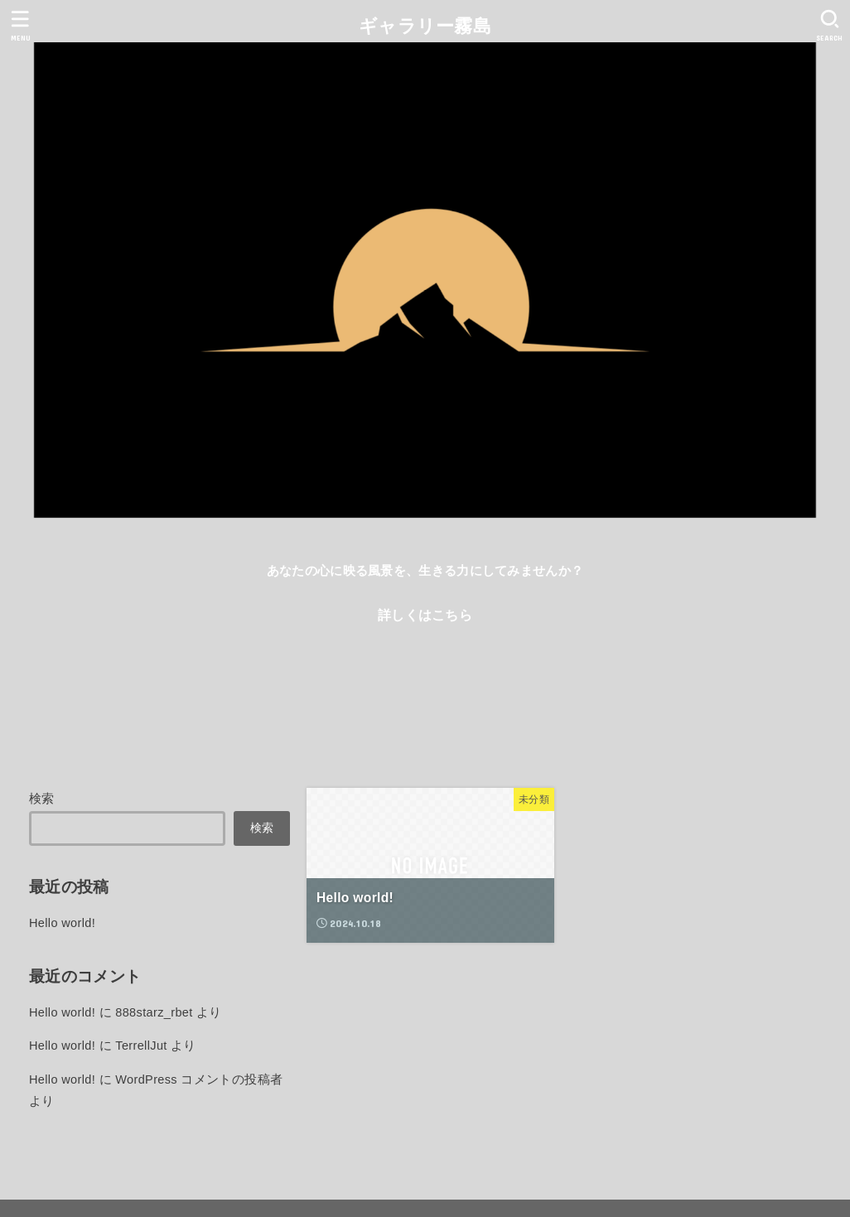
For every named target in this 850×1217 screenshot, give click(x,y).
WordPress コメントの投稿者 (199, 1079)
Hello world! (62, 923)
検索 (42, 798)
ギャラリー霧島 (425, 26)
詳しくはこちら (425, 614)
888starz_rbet (153, 1012)
